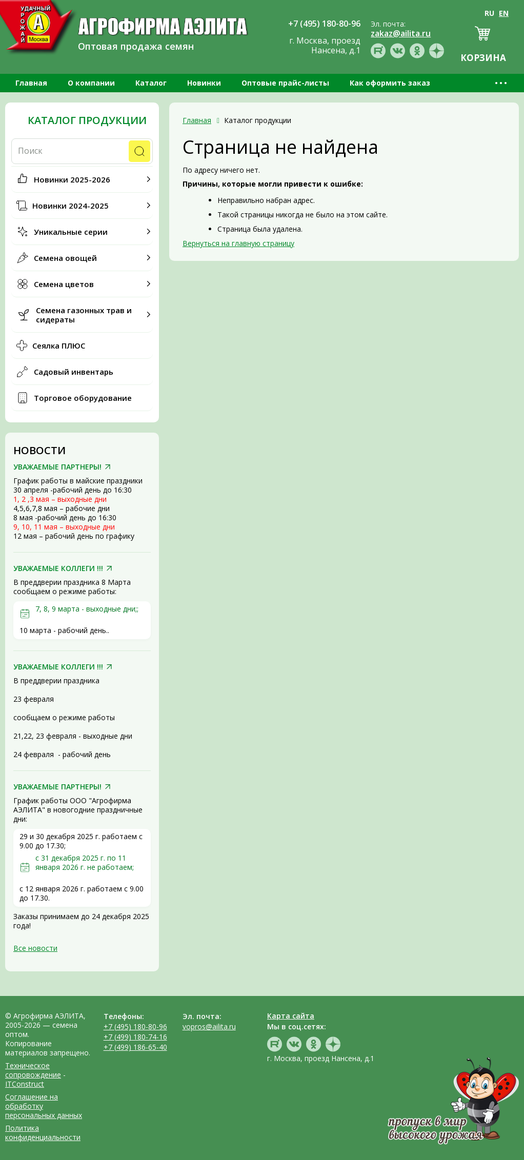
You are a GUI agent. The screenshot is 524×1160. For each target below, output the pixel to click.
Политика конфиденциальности (42, 1132)
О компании (91, 83)
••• (502, 83)
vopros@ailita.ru (209, 1026)
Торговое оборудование (83, 398)
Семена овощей (65, 258)
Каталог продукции (87, 120)
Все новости (35, 948)
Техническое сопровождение (33, 1070)
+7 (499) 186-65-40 (135, 1047)
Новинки (204, 83)
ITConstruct (24, 1084)
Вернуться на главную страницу (238, 243)
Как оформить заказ (390, 83)
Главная (31, 83)
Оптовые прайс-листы (285, 83)
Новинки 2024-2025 (70, 205)
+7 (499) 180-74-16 (135, 1037)
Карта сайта (290, 1016)
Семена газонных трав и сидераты (84, 314)
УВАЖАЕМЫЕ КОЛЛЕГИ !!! (58, 568)
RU (489, 13)
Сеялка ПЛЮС (58, 345)
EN (504, 13)
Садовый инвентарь (73, 372)
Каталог (151, 83)
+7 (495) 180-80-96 (135, 1026)
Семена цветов (64, 284)
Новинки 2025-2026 (72, 179)
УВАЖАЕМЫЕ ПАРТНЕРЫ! (57, 467)
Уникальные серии (71, 232)
